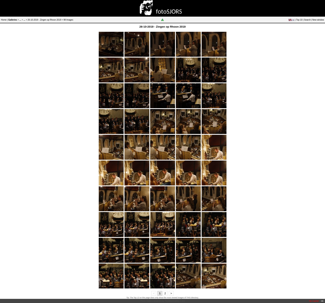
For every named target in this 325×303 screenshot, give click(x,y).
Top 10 (299, 20)
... (20, 20)
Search (307, 20)
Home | (4, 20)
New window (318, 20)
